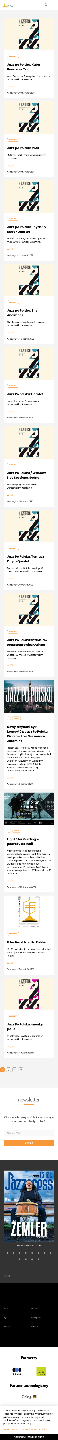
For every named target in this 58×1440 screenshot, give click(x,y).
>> (21, 1069)
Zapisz (29, 1143)
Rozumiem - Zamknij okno (29, 1437)
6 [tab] (38, 1253)
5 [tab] (32, 1253)
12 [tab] (38, 1259)
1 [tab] (7, 1253)
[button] (46, 5)
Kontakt (7, 1326)
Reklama (34, 1308)
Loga (5, 1317)
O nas (6, 1308)
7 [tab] (44, 1253)
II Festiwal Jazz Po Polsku (26, 942)
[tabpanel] (29, 1210)
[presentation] (8, 5)
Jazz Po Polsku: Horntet (25, 394)
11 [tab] (32, 1259)
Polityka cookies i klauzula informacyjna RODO (25, 1429)
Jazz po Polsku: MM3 (23, 148)
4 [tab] (26, 1253)
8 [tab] (51, 1253)
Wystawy (34, 1326)
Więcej (11, 86)
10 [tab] (26, 1259)
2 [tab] (14, 1253)
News (16, 718)
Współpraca (36, 1317)
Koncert (13, 56)
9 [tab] (20, 1259)
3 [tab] (20, 1253)
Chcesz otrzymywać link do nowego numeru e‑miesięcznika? (29, 1119)
